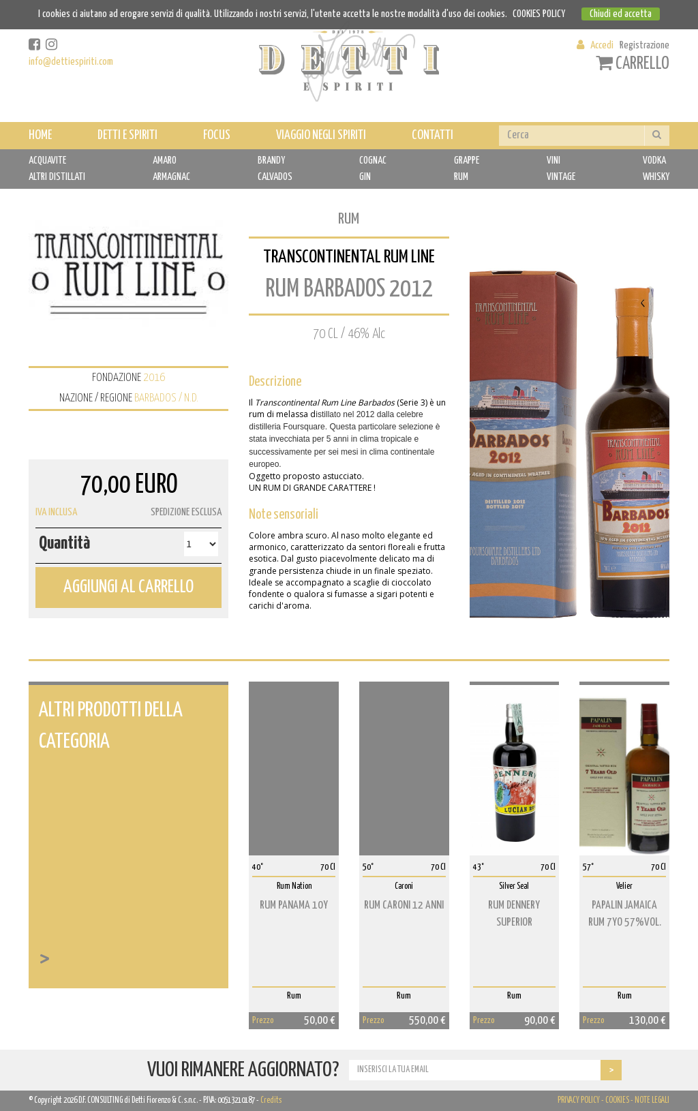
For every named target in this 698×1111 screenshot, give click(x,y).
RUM (461, 177)
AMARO (165, 160)
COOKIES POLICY (539, 14)
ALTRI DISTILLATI (57, 177)
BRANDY (271, 160)
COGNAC (372, 160)
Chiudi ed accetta (621, 14)
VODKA (654, 160)
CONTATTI (432, 135)
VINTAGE (561, 177)
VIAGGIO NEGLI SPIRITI (321, 135)
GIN (365, 177)
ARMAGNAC (171, 177)
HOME (40, 135)
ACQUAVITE (47, 160)
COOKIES (617, 1100)
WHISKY (656, 177)
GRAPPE (466, 160)
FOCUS (216, 135)
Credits (271, 1100)
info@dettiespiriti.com (71, 62)
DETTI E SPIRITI (127, 135)
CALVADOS (275, 177)
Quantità (64, 543)
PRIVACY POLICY (579, 1100)
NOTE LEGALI (652, 1100)
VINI (553, 160)
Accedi (601, 45)
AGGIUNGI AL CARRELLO (128, 587)
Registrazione (644, 45)
